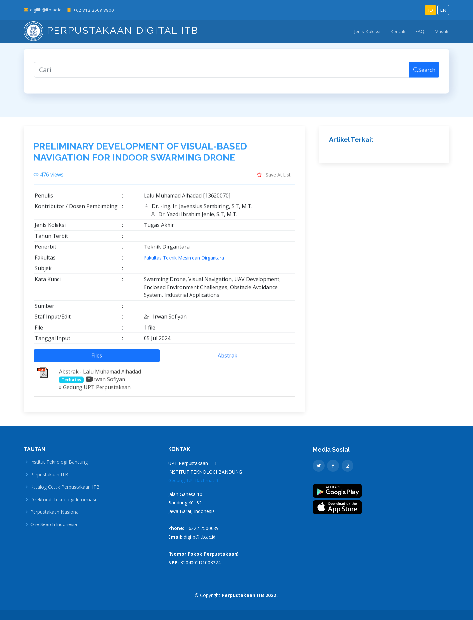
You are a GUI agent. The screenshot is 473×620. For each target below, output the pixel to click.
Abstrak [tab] (227, 358)
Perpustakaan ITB (49, 474)
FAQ (419, 31)
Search (424, 72)
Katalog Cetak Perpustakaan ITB (65, 487)
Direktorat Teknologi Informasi (63, 499)
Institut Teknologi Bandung (59, 462)
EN (443, 10)
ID (430, 10)
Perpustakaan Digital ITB (111, 30)
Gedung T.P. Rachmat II (193, 480)
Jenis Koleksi (367, 31)
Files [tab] (96, 358)
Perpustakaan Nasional (54, 512)
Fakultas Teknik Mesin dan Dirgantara (184, 261)
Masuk (441, 31)
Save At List (274, 177)
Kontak (397, 31)
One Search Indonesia (53, 524)
